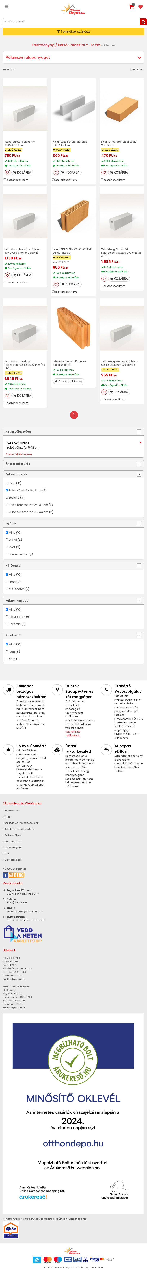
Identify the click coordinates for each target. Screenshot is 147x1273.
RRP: (55, 262)
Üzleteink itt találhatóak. (72, 733)
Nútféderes (17, 589)
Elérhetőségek (12, 859)
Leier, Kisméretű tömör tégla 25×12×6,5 (119, 143)
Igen (12, 651)
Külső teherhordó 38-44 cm (28, 512)
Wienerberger (19, 554)
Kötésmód (13, 566)
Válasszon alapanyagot (28, 57)
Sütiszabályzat (12, 835)
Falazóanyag (43, 45)
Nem (12, 659)
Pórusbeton (17, 617)
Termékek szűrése (73, 31)
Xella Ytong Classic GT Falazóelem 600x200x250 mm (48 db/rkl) (23, 364)
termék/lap (136, 69)
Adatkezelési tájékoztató (18, 829)
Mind (12, 483)
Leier (12, 547)
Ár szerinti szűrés (18, 464)
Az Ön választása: (19, 431)
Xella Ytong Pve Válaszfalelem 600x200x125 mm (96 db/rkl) (120, 362)
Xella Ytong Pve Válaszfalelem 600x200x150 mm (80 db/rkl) (23, 251)
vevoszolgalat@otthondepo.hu (25, 911)
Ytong (13, 540)
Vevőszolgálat (12, 847)
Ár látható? (14, 635)
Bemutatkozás (12, 841)
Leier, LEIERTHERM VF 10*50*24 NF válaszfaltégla (73, 251)
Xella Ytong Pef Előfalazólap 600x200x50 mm (70, 143)
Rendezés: (9, 69)
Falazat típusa (16, 474)
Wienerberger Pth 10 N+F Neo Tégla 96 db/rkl (71, 362)
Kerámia (15, 624)
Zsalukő (14, 497)
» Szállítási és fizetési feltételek (20, 822)
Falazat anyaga (17, 600)
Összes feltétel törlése (19, 454)
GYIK (6, 853)
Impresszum (11, 810)
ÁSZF (6, 816)
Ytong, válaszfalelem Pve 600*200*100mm (20, 143)
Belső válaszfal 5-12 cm (25, 490)
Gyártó (11, 523)
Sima (12, 582)
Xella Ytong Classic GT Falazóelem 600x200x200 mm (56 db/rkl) (120, 253)
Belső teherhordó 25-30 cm (28, 505)
